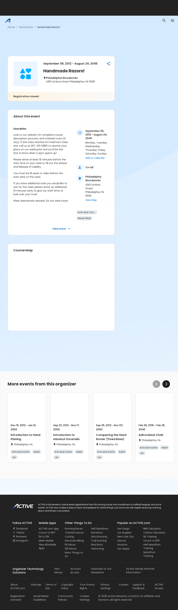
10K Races (70, 548)
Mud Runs (97, 544)
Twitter (20, 532)
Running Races (74, 528)
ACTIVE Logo (20, 505)
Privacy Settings (106, 586)
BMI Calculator (152, 528)
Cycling (69, 536)
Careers (123, 584)
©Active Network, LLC (114, 596)
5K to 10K (44, 536)
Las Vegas (123, 548)
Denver (121, 540)
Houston (122, 544)
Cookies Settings (85, 597)
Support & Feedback (139, 586)
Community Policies (65, 597)
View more (61, 229)
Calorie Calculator (154, 532)
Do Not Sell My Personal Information (140, 570)
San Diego (123, 528)
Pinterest (21, 536)
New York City (125, 536)
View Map (91, 200)
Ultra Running (99, 536)
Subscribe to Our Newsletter (101, 570)
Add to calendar (95, 158)
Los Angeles (124, 532)
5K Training (150, 536)
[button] (108, 64)
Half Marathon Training (152, 546)
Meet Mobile (46, 540)
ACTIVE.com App (49, 528)
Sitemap (36, 584)
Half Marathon (99, 528)
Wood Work (26, 27)
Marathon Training (149, 554)
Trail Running (99, 540)
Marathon (97, 532)
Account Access (75, 570)
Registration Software (17, 597)
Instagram (22, 540)
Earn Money (58, 570)
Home (11, 27)
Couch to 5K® (47, 532)
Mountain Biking (74, 540)
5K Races (70, 544)
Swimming (97, 548)
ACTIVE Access (159, 586)
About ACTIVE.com (17, 586)
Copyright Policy (67, 586)
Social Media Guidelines (40, 597)
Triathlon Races (74, 532)
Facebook (22, 528)
